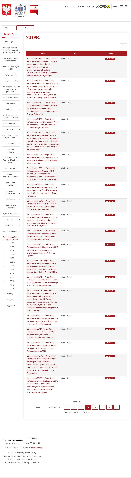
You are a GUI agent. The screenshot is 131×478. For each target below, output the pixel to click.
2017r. (12, 277)
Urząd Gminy (10, 168)
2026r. (12, 243)
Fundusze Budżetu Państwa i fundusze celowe (10, 160)
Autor (76, 53)
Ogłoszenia (10, 103)
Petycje (10, 300)
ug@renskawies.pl (35, 448)
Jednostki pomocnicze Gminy (10, 175)
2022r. (12, 258)
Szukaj (25, 28)
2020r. (12, 266)
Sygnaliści (11, 306)
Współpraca (10, 199)
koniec (86, 412)
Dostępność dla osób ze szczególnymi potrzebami (11, 89)
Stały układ (121, 6)
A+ (83, 6)
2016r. (12, 281)
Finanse (10, 129)
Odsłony (110, 53)
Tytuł (43, 53)
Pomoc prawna (11, 75)
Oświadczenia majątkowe (10, 184)
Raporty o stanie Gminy (11, 81)
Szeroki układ (126, 6)
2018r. (12, 273)
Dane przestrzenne (10, 97)
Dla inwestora (10, 144)
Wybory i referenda (10, 214)
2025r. (12, 246)
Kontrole (10, 219)
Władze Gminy (10, 109)
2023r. (12, 254)
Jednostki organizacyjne (10, 192)
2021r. (12, 262)
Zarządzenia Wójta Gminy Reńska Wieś (10, 238)
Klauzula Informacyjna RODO (10, 68)
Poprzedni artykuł (53, 407)
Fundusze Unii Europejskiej (11, 206)
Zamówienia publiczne (10, 151)
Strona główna (10, 42)
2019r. (12, 270)
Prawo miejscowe (10, 123)
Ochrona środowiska (10, 231)
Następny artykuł (71, 412)
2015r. (12, 285)
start (38, 407)
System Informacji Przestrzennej (11, 59)
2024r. (12, 250)
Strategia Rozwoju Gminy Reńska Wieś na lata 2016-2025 (10, 50)
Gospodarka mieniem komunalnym (10, 136)
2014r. (12, 289)
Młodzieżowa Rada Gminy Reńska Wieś (10, 116)
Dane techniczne (10, 225)
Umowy (10, 294)
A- (78, 6)
